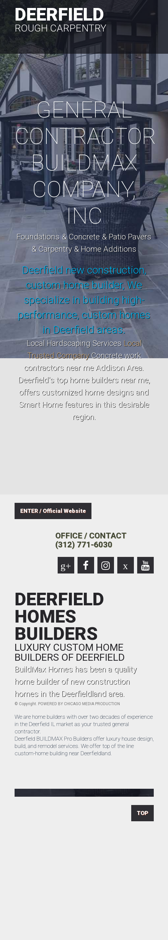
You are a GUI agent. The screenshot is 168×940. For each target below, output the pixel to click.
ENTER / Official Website (53, 510)
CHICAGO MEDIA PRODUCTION (92, 704)
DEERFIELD (84, 18)
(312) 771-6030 (83, 544)
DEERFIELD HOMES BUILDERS (84, 626)
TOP (142, 813)
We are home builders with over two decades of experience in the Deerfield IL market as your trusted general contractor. (84, 724)
